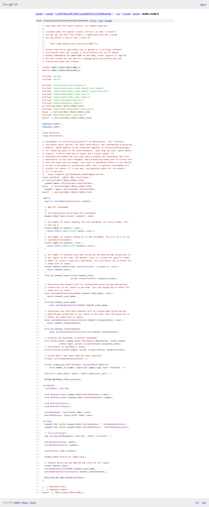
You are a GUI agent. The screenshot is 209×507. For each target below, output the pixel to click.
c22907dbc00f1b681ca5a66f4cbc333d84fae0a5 (83, 13)
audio (136, 13)
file (93, 21)
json (204, 502)
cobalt (39, 13)
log (100, 21)
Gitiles (17, 502)
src (118, 13)
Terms (33, 502)
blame (108, 21)
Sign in (203, 4)
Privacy (25, 502)
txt (197, 502)
